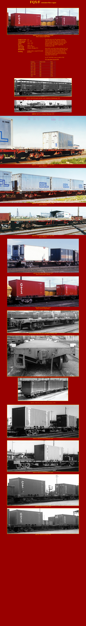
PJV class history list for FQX (52, 59)
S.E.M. (29, 51)
